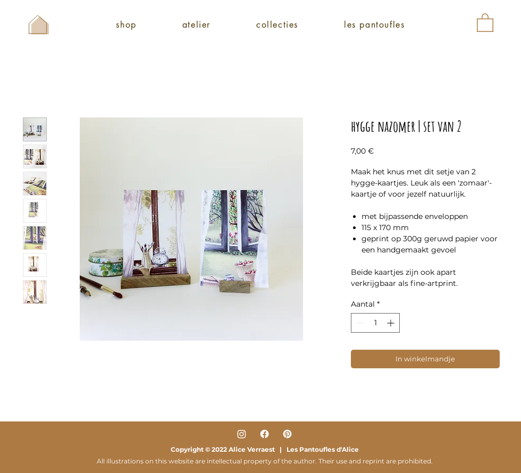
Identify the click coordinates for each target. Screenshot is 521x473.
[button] (485, 22)
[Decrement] (359, 323)
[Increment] (391, 323)
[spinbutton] (375, 323)
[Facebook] (264, 434)
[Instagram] (241, 434)
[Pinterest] (287, 434)
